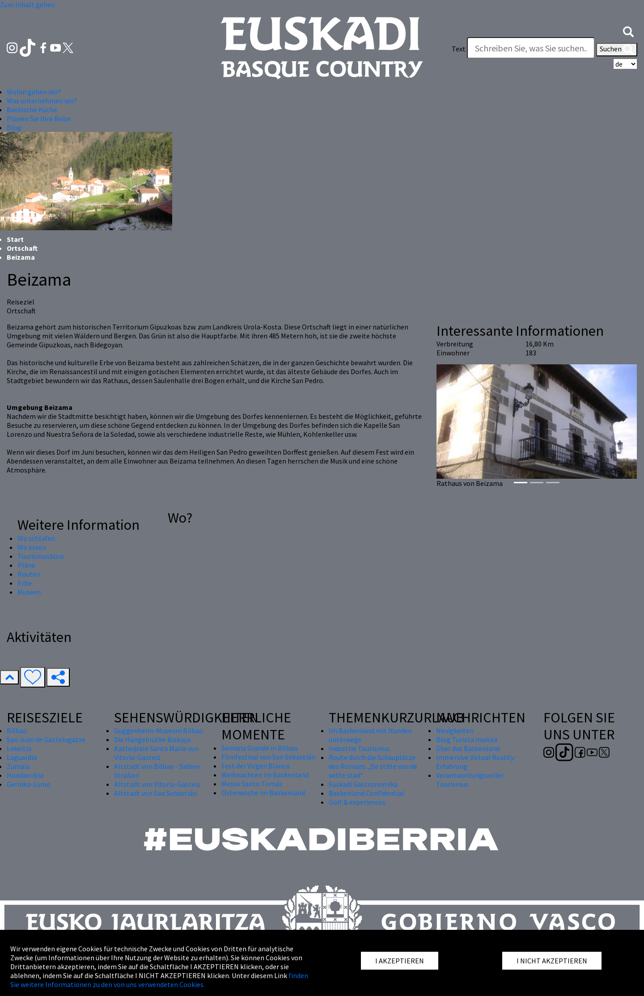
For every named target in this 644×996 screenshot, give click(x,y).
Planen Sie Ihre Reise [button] (39, 118)
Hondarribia (25, 775)
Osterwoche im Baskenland (263, 792)
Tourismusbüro (40, 556)
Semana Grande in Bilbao (259, 747)
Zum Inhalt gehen (27, 4)
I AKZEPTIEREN (399, 960)
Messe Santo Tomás (251, 783)
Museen (29, 591)
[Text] (531, 48)
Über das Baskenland (468, 748)
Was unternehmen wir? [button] (42, 100)
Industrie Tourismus (359, 748)
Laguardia (22, 757)
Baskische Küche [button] (32, 109)
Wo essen (31, 547)
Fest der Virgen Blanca (255, 765)
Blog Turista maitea (466, 739)
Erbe (24, 582)
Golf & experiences (357, 802)
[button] (628, 30)
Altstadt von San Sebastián (155, 793)
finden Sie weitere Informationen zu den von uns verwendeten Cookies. (159, 980)
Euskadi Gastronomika (363, 784)
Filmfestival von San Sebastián (268, 756)
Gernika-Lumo (29, 784)
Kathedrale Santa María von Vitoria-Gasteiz (156, 753)
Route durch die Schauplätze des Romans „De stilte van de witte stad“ (373, 766)
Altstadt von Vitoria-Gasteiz (157, 784)
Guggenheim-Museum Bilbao (158, 730)
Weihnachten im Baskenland (265, 774)
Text (459, 48)
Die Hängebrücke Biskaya (152, 739)
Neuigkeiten (455, 730)
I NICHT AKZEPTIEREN (552, 960)
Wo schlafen (36, 538)
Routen (28, 574)
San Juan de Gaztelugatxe (46, 739)
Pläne (26, 565)
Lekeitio (19, 748)
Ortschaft (22, 248)
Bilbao (17, 730)
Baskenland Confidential (366, 793)
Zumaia (18, 766)
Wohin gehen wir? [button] (34, 91)
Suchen (617, 49)
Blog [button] (14, 127)
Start (15, 239)
